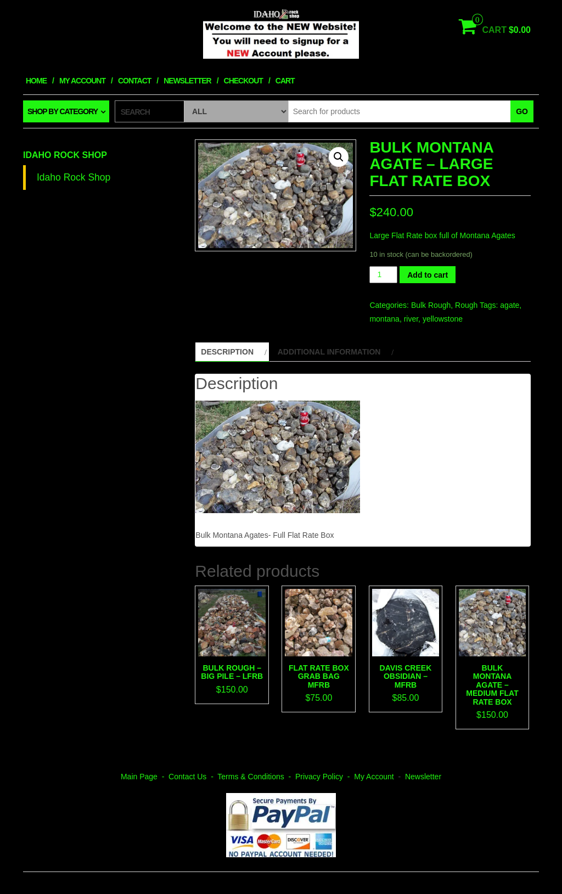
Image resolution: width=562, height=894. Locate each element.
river (411, 318)
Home (36, 80)
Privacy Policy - (324, 776)
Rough (466, 305)
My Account (82, 80)
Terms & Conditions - (256, 776)
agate (509, 305)
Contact (134, 80)
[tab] (232, 352)
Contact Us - (192, 776)
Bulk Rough (431, 305)
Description (227, 351)
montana (384, 318)
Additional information (329, 351)
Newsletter (187, 80)
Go (522, 111)
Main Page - (144, 776)
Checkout (243, 80)
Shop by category (62, 111)
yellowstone (443, 318)
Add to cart (427, 275)
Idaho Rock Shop (65, 155)
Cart (285, 80)
